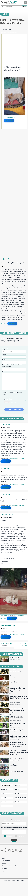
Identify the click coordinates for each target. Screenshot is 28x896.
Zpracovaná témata (20, 798)
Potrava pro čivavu (7, 515)
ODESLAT (14, 840)
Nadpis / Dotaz (6, 349)
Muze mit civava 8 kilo (8, 625)
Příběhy (17, 793)
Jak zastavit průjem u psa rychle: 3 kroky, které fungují (18, 689)
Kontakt (17, 802)
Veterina (3, 806)
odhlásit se (21, 836)
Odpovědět (9, 120)
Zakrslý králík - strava (6, 643)
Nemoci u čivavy (15, 703)
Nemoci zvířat (5, 789)
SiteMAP (4, 868)
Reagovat (12, 323)
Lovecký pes (14, 765)
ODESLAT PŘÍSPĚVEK (14, 409)
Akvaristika (4, 802)
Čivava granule (5, 468)
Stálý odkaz (3, 323)
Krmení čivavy (5, 424)
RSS (3, 871)
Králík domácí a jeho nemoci (16, 718)
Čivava (12, 676)
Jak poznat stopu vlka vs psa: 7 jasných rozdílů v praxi (18, 710)
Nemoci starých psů (16, 730)
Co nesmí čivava (15, 670)
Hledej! (24, 6)
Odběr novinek (6, 860)
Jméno (4, 354)
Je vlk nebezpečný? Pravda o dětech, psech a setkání (18, 737)
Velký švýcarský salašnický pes (18, 724)
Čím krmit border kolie (17, 759)
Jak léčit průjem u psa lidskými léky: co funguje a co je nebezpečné (18, 744)
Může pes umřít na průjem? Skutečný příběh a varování (19, 697)
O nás (3, 858)
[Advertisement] (14, 48)
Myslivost (17, 785)
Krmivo (17, 789)
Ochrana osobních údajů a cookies (11, 866)
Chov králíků (4, 798)
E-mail (4, 359)
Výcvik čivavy (14, 682)
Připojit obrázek (7, 399)
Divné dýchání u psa (16, 771)
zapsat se (9, 836)
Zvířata (3, 793)
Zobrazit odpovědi (13, 458)
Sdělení (4, 372)
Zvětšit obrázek (9, 117)
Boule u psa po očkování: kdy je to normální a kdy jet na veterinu (19, 752)
